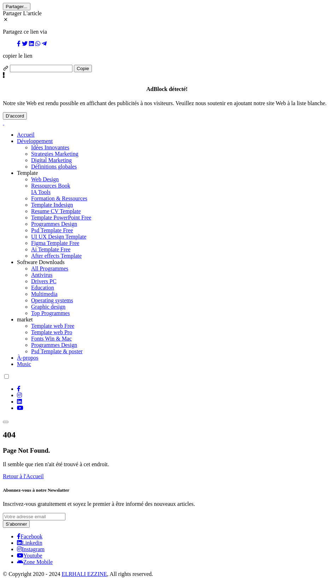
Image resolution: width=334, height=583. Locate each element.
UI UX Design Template (58, 237)
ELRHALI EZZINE (84, 574)
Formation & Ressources (59, 198)
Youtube (29, 556)
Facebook (29, 536)
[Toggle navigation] (5, 422)
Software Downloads (41, 262)
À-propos (27, 358)
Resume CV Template (56, 211)
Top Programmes (50, 313)
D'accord (15, 116)
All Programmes (49, 268)
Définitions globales (54, 167)
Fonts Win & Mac (51, 339)
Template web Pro (51, 332)
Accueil (26, 135)
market (25, 319)
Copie (83, 68)
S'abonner (16, 524)
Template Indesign (52, 205)
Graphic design (48, 307)
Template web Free (52, 326)
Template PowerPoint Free (61, 218)
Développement (35, 141)
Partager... (17, 6)
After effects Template (56, 256)
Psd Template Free (52, 230)
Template (27, 173)
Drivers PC (44, 281)
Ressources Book (50, 186)
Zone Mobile (35, 562)
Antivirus (41, 275)
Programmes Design (54, 224)
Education (42, 288)
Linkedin (29, 543)
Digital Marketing (51, 160)
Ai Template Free (50, 249)
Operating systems (52, 300)
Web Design (45, 179)
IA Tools (41, 192)
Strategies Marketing (54, 154)
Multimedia (44, 294)
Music (24, 364)
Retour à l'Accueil (23, 476)
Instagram (31, 549)
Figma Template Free (55, 243)
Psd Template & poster (57, 351)
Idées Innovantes (50, 147)
